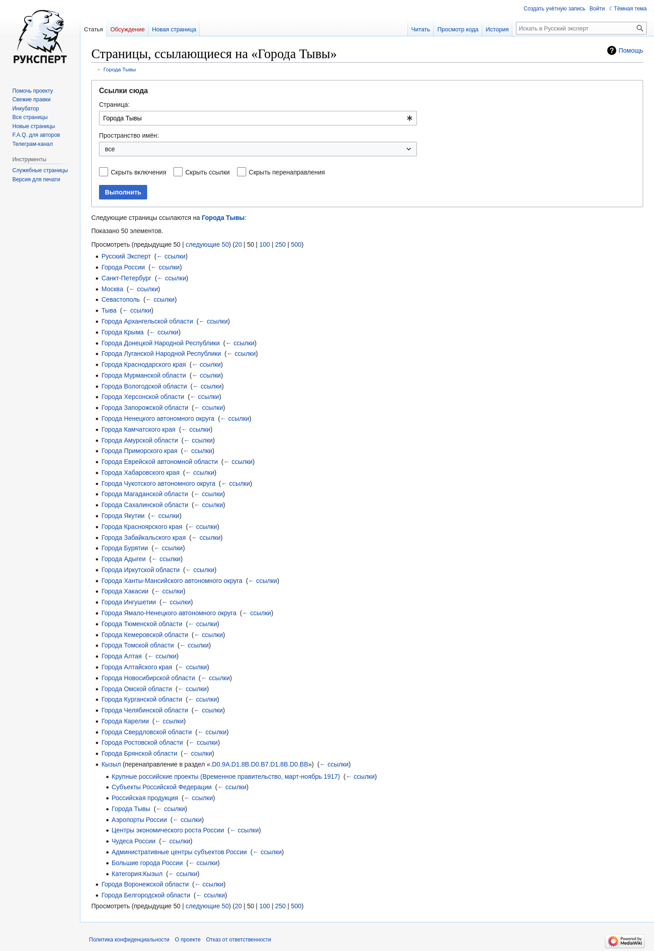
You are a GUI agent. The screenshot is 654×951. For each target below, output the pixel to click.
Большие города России (147, 862)
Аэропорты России (139, 819)
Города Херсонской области (142, 396)
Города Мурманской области (143, 375)
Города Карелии (125, 721)
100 (264, 244)
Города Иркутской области (140, 569)
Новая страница (174, 29)
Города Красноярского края (141, 526)
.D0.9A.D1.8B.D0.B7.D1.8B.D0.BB (259, 764)
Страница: (114, 104)
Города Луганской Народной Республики (161, 353)
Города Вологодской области (144, 386)
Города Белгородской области (145, 895)
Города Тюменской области (141, 623)
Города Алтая (121, 656)
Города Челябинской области (144, 710)
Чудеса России (134, 841)
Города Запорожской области (144, 407)
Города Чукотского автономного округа (158, 483)
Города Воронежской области (144, 884)
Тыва (108, 310)
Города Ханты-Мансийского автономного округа (171, 580)
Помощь (631, 50)
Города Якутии (122, 515)
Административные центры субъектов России (179, 852)
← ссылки (170, 256)
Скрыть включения (138, 172)
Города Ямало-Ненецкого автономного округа (168, 613)
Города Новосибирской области (148, 678)
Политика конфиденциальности (129, 939)
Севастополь (120, 299)
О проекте (188, 939)
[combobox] (258, 118)
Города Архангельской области (147, 321)
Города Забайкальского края (143, 537)
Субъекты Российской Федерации (162, 787)
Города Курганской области (141, 699)
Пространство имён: (129, 135)
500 (296, 244)
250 (280, 244)
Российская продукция (145, 798)
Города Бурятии (124, 548)
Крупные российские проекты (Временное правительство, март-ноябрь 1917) (226, 776)
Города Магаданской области (144, 494)
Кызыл (111, 764)
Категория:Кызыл (137, 873)
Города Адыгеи (123, 559)
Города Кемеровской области (144, 634)
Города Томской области (137, 645)
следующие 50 (207, 244)
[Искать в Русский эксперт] (581, 28)
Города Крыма (122, 332)
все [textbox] (110, 149)
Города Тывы (120, 69)
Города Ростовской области (142, 742)
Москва (112, 289)
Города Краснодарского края (143, 364)
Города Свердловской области (146, 732)
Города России (123, 267)
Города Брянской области (139, 753)
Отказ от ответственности (238, 939)
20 (238, 244)
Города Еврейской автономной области (159, 461)
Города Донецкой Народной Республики (160, 343)
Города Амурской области (139, 440)
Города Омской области (136, 688)
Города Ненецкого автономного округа (157, 418)
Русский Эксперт (125, 256)
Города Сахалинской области (144, 504)
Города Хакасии (125, 591)
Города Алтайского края (136, 667)
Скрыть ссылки (207, 172)
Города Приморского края (139, 450)
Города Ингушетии (128, 602)
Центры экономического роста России (168, 830)
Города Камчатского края (138, 429)
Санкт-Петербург (126, 278)
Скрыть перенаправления (287, 172)
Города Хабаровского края (140, 472)
